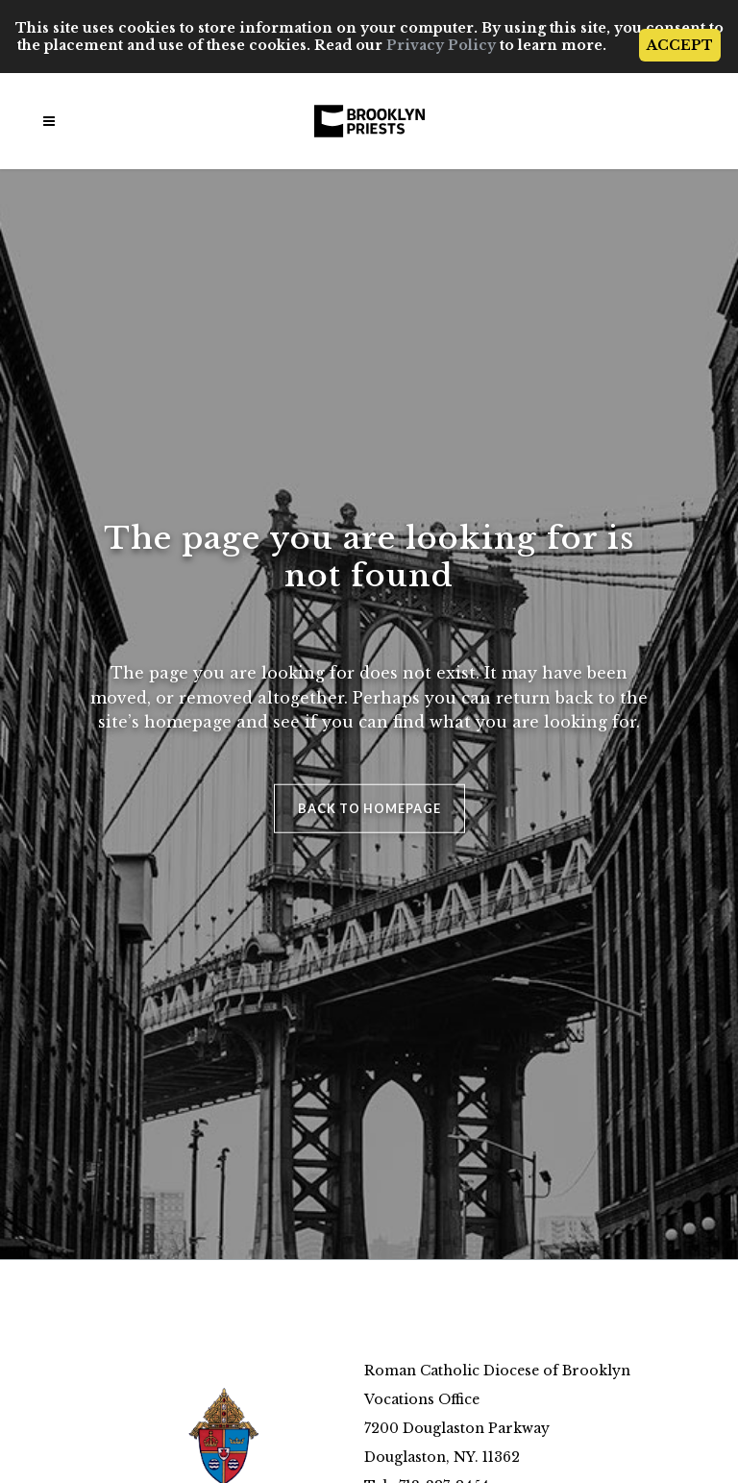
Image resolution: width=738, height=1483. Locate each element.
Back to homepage (369, 807)
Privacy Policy (441, 45)
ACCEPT (680, 45)
